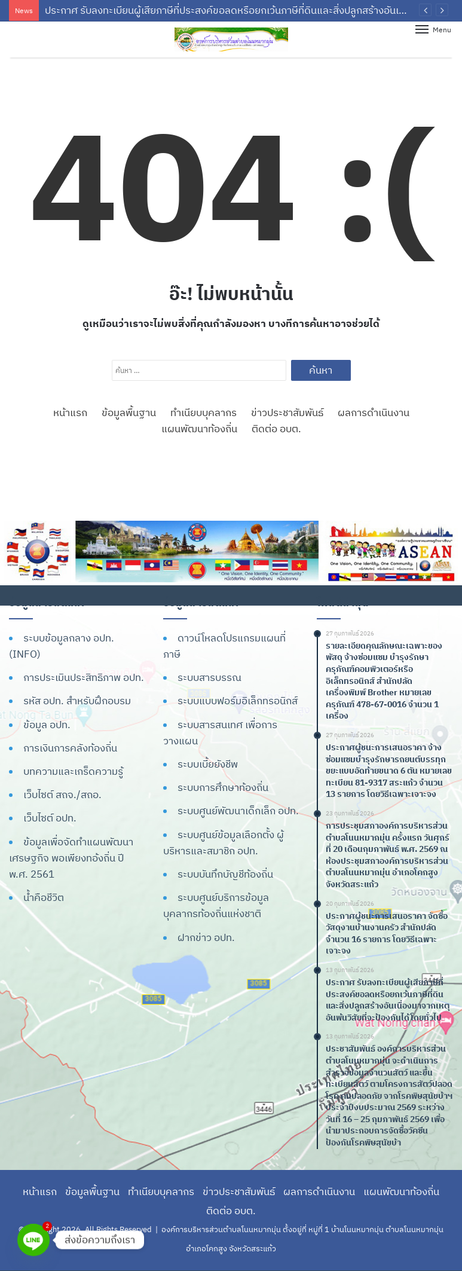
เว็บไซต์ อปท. (50, 817)
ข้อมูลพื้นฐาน (129, 412)
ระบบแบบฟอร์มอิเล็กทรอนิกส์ (238, 700)
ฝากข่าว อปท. (206, 937)
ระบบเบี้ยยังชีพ (208, 764)
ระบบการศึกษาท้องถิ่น (223, 787)
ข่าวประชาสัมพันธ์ (287, 412)
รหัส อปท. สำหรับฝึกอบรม (77, 700)
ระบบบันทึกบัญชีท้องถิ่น (225, 874)
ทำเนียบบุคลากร (203, 412)
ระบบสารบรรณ (209, 677)
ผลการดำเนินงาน (373, 412)
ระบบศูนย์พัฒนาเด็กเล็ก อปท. (238, 810)
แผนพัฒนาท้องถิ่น (199, 428)
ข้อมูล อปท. (47, 724)
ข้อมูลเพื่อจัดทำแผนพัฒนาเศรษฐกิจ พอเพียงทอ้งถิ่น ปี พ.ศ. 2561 (71, 858)
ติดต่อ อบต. (276, 428)
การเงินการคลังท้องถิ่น (70, 747)
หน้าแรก (70, 412)
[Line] (33, 1240)
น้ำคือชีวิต (43, 897)
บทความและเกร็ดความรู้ (73, 771)
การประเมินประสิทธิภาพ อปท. (83, 677)
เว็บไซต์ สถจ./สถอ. (62, 794)
